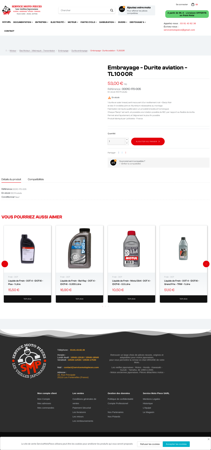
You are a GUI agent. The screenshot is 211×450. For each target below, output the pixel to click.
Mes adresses (44, 403)
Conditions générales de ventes (84, 401)
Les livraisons (79, 412)
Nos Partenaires (116, 412)
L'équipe (147, 407)
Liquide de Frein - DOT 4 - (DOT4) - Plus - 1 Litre (25, 282)
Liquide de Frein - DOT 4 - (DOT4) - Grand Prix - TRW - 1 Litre (181, 282)
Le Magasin (148, 412)
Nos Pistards (114, 416)
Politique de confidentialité (120, 399)
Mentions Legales (151, 399)
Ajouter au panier (146, 141)
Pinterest (125, 152)
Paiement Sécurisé (82, 407)
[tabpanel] (27, 264)
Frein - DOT (13, 277)
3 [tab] (108, 306)
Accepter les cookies (176, 444)
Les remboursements (83, 421)
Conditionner (8, 197)
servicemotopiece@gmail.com (179, 30)
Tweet (122, 152)
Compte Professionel (118, 403)
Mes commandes (45, 407)
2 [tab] (105, 306)
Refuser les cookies (150, 444)
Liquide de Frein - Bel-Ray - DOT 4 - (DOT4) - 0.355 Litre (78, 282)
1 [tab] (102, 306)
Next (206, 264)
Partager (118, 152)
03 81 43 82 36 (188, 23)
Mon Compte (43, 399)
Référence (6, 189)
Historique (148, 403)
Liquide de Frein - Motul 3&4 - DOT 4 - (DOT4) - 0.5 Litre (131, 282)
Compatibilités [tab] (36, 179)
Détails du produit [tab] (11, 179)
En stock (111, 92)
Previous (4, 264)
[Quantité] (116, 141)
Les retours (78, 416)
